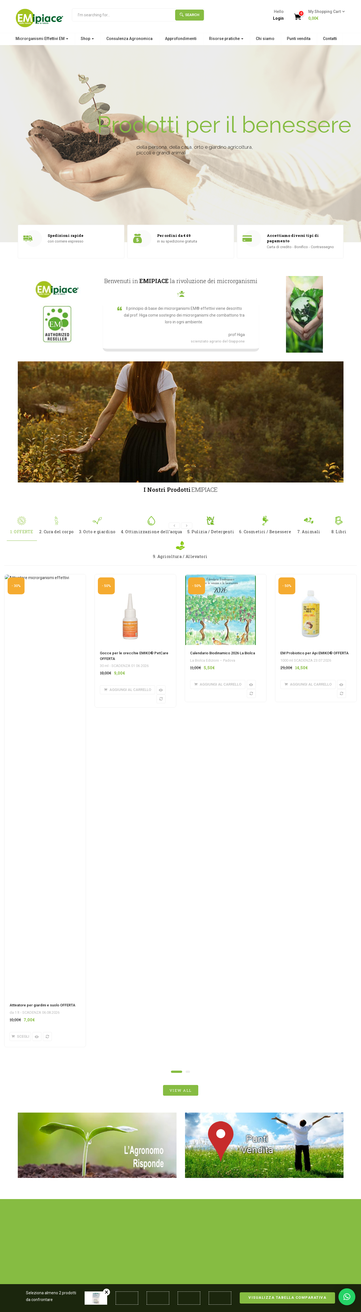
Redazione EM (52, 1086)
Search (189, 15)
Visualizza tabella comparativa (287, 1297)
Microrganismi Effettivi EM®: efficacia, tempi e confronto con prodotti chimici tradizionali (50, 1061)
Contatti (330, 38)
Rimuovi (106, 1292)
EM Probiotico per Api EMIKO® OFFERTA (314, 653)
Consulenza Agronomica (129, 38)
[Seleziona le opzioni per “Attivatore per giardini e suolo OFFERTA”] (20, 684)
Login (278, 18)
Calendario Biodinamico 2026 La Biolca (222, 653)
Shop (87, 38)
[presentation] (174, 525)
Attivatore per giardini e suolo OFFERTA (42, 653)
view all (181, 738)
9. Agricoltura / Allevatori (180, 550)
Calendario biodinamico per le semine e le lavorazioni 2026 (306, 1055)
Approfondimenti (181, 38)
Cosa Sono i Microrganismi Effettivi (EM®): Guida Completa (135, 1058)
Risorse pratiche (226, 38)
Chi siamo (265, 38)
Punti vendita (299, 38)
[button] (324, 15)
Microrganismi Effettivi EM (42, 38)
